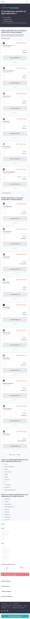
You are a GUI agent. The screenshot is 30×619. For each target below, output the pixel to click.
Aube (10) (6, 501)
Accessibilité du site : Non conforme (18, 607)
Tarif (9, 607)
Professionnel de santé (6, 532)
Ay (5, 482)
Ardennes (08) (7, 499)
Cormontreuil (7, 479)
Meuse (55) (7, 509)
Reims (6, 464)
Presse (3, 538)
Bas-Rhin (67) (7, 514)
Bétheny (6, 477)
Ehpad (3, 536)
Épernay (6, 469)
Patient (3, 530)
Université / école (5, 534)
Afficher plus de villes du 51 (10, 489)
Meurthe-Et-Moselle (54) (9, 506)
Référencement (4, 607)
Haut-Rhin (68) (7, 517)
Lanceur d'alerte (16, 603)
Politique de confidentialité (6, 605)
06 (16, 454)
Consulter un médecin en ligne (15, 616)
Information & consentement (17, 605)
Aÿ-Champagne (8, 484)
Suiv (19, 454)
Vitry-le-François (8, 471)
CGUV (10, 603)
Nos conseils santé (5, 549)
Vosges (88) (7, 519)
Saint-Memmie (7, 487)
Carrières (3, 560)
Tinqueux (6, 474)
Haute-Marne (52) (8, 504)
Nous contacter (4, 547)
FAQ (3, 545)
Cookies (25, 605)
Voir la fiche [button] (15, 87)
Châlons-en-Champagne (9, 466)
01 (13, 454)
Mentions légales (4, 603)
